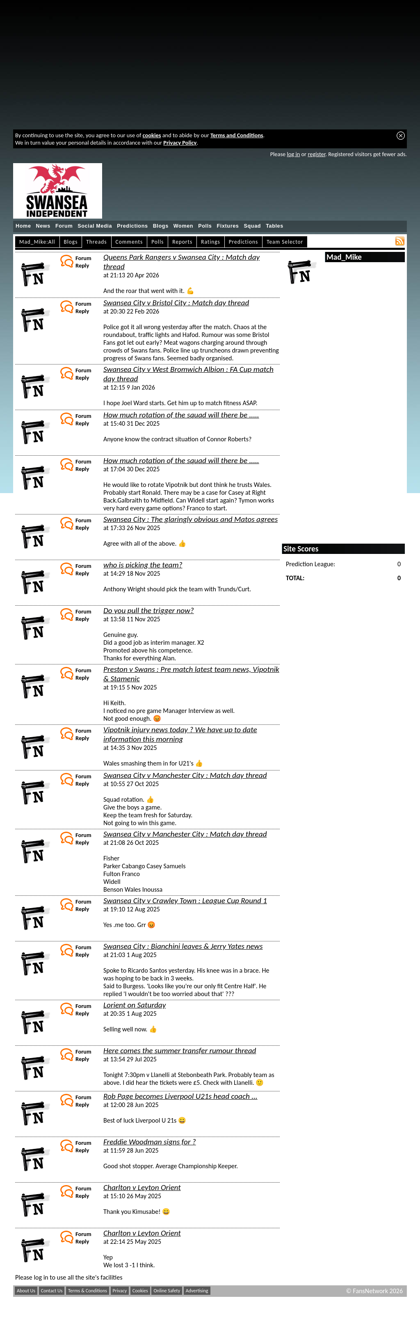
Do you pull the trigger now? (148, 610)
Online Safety (166, 1291)
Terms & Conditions (87, 1291)
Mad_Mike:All (37, 241)
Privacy (120, 1291)
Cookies (140, 1291)
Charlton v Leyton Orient (142, 1187)
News (43, 226)
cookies (152, 135)
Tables (274, 226)
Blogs (161, 226)
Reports (182, 241)
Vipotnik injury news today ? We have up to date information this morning (180, 734)
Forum (64, 226)
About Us (26, 1291)
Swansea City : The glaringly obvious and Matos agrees (190, 519)
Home (23, 226)
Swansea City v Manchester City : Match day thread (185, 775)
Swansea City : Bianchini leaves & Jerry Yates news (183, 946)
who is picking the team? (143, 565)
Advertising (197, 1291)
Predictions (132, 226)
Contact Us (52, 1291)
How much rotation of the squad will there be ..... (181, 415)
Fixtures (228, 226)
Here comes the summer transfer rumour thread (179, 1050)
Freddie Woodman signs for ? (149, 1141)
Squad (252, 226)
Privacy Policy (179, 142)
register (316, 154)
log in (293, 154)
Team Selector (285, 241)
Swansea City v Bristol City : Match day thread (176, 302)
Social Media (95, 226)
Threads (96, 241)
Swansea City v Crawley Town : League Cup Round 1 (185, 900)
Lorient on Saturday (134, 1005)
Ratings (210, 241)
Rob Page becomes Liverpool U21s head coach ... (180, 1096)
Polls (205, 226)
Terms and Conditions (236, 135)
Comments (129, 241)
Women (183, 226)
